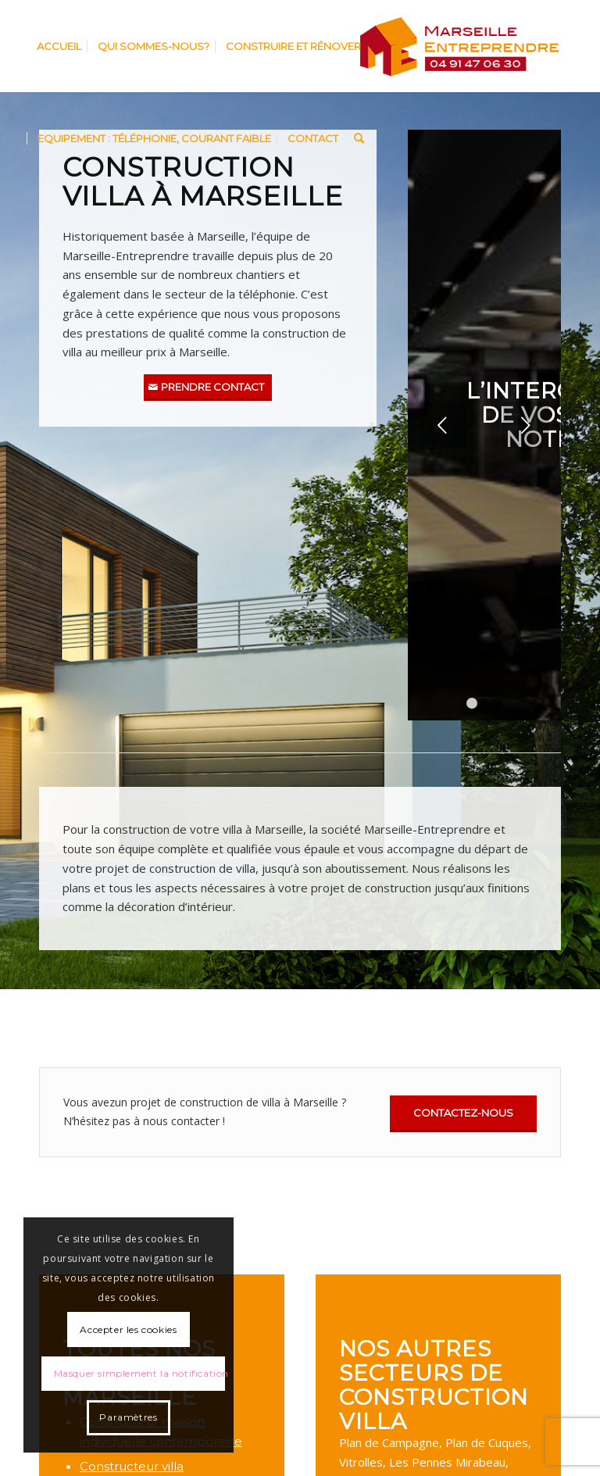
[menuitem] (59, 46)
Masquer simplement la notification (140, 1373)
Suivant (525, 425)
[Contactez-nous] (463, 1113)
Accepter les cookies (128, 1329)
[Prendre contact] (208, 388)
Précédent (443, 425)
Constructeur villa (132, 1466)
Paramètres (128, 1417)
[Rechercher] (359, 138)
